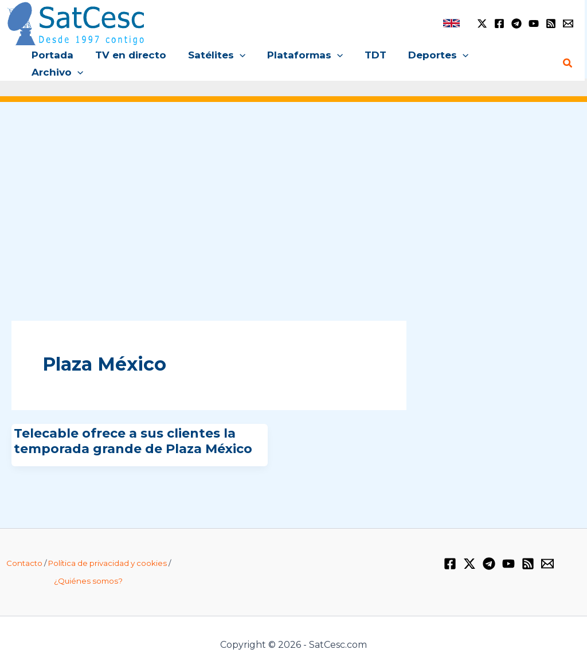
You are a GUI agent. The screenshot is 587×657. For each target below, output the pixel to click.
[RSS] (551, 23)
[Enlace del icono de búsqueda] (568, 55)
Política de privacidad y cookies (107, 546)
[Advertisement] (293, 182)
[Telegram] (516, 23)
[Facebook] (499, 23)
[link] (451, 23)
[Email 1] (568, 23)
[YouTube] (534, 23)
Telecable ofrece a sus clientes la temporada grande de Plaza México (133, 424)
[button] (236, 55)
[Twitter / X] (482, 23)
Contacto (24, 546)
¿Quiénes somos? (88, 564)
